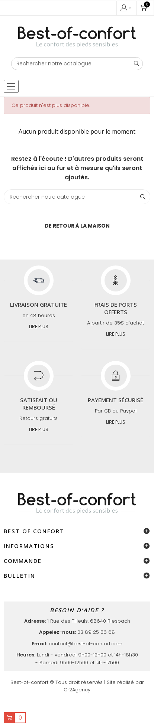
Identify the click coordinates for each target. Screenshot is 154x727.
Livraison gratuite (38, 304)
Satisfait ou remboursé (38, 403)
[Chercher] (77, 63)
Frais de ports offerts (115, 308)
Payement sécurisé (115, 400)
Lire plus (38, 326)
